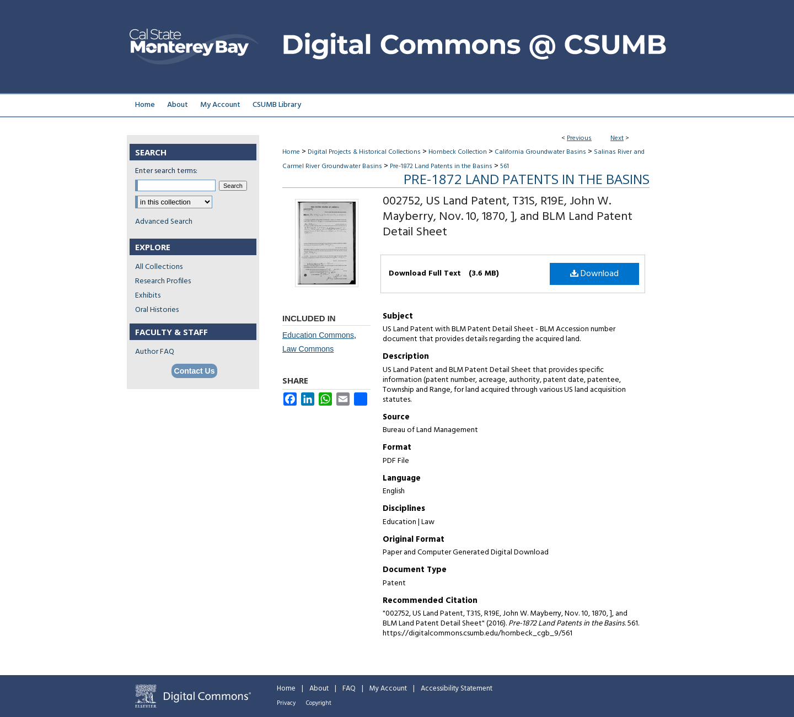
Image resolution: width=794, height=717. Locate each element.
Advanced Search (163, 221)
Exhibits (147, 295)
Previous (579, 138)
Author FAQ (154, 352)
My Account (388, 688)
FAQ (349, 688)
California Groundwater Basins (540, 152)
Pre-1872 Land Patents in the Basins (441, 166)
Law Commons (308, 348)
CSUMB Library (277, 105)
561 (504, 166)
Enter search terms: (166, 171)
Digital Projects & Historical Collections (364, 152)
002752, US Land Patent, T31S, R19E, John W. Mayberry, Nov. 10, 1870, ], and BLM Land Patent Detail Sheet (507, 217)
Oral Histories (157, 310)
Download (594, 274)
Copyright (318, 703)
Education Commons (318, 335)
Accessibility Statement (456, 688)
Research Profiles (163, 281)
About (319, 688)
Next (617, 138)
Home (291, 152)
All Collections (159, 267)
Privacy (286, 703)
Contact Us (194, 370)
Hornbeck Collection (457, 152)
